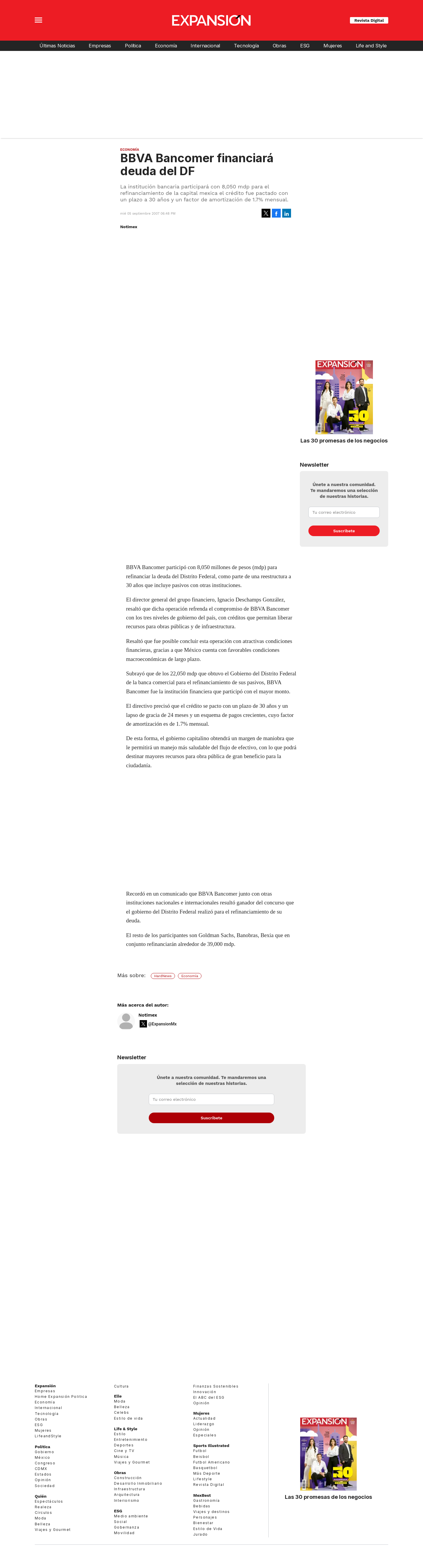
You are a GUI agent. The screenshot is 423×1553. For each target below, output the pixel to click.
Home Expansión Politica (61, 1396)
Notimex (147, 1015)
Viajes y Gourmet (53, 1529)
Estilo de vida (128, 1418)
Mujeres (332, 46)
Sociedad (45, 1486)
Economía (166, 46)
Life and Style (371, 46)
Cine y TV (124, 1450)
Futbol (199, 1450)
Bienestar (203, 1523)
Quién (41, 1496)
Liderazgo (204, 1424)
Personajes (205, 1517)
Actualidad (204, 1418)
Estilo (120, 1434)
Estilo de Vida (208, 1529)
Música (121, 1456)
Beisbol (201, 1456)
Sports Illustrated (211, 1445)
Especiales (205, 1435)
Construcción (128, 1478)
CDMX (41, 1468)
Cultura (121, 1386)
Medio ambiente (131, 1516)
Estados (43, 1474)
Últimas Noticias (57, 46)
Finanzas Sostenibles (216, 1386)
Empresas (100, 46)
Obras (279, 46)
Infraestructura (129, 1489)
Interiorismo (127, 1500)
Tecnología (246, 46)
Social (120, 1521)
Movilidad (124, 1533)
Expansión (45, 1385)
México (42, 1457)
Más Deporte (206, 1473)
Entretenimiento (131, 1439)
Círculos (43, 1512)
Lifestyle (202, 1479)
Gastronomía (206, 1500)
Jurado (200, 1534)
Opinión (43, 1480)
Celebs (121, 1412)
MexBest (202, 1495)
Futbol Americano (211, 1462)
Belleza (43, 1524)
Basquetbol (205, 1468)
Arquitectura (127, 1494)
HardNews (162, 976)
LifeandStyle (48, 1436)
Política (133, 46)
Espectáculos (49, 1501)
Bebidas (202, 1506)
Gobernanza (126, 1527)
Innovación (204, 1392)
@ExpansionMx (162, 1024)
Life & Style (125, 1428)
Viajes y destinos (211, 1511)
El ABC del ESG (209, 1397)
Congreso (45, 1463)
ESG (305, 46)
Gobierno (44, 1452)
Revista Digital (369, 20)
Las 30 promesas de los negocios (344, 440)
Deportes (124, 1445)
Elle (118, 1396)
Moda (41, 1518)
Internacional (205, 46)
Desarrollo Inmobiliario (138, 1483)
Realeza (43, 1507)
